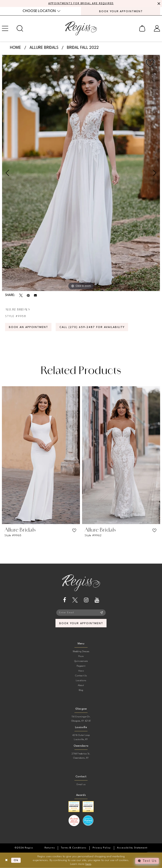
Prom (81, 656)
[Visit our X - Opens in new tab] (75, 600)
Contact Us (81, 676)
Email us (81, 784)
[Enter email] (81, 612)
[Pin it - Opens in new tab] (28, 295)
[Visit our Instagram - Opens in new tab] (86, 600)
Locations (81, 681)
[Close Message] (158, 3)
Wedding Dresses (81, 651)
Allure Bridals (44, 48)
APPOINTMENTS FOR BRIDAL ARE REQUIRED (81, 3)
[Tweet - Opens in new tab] (21, 295)
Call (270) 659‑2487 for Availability (92, 327)
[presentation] (41, 455)
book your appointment (81, 623)
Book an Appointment (28, 327)
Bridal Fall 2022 (83, 48)
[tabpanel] (81, 173)
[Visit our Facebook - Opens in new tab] (64, 600)
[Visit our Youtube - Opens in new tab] (97, 600)
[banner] (81, 28)
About (81, 685)
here (88, 863)
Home (15, 48)
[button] (142, 28)
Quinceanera (81, 661)
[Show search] (19, 28)
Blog (81, 690)
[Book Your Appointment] (120, 11)
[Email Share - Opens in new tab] (35, 295)
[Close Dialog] (6, 860)
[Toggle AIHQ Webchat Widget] (147, 861)
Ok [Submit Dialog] (16, 860)
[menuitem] (41, 11)
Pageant (81, 666)
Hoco (81, 671)
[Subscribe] (101, 612)
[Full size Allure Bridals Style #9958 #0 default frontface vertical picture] (81, 173)
